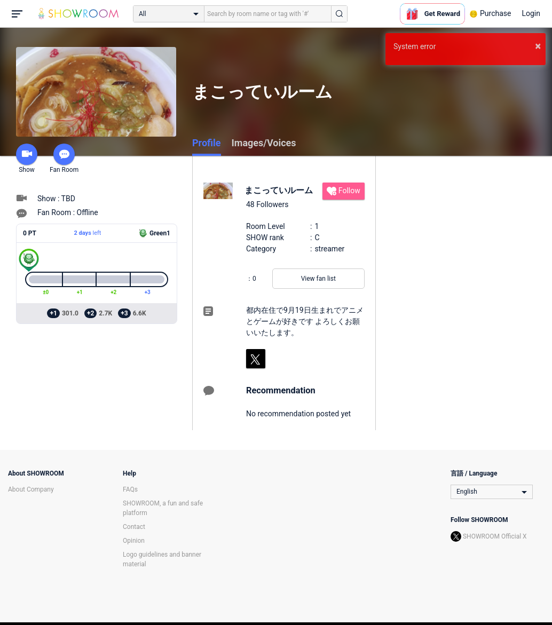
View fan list (318, 278)
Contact (134, 527)
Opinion (134, 540)
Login (531, 13)
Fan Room (64, 158)
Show (26, 158)
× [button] (538, 45)
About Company (31, 489)
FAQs (130, 489)
